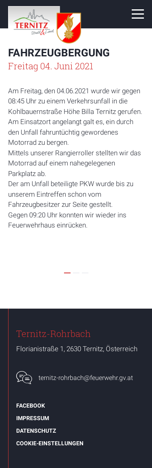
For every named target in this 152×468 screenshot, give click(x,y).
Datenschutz (36, 430)
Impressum (32, 418)
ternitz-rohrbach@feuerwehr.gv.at (86, 378)
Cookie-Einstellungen (49, 443)
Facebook (30, 405)
